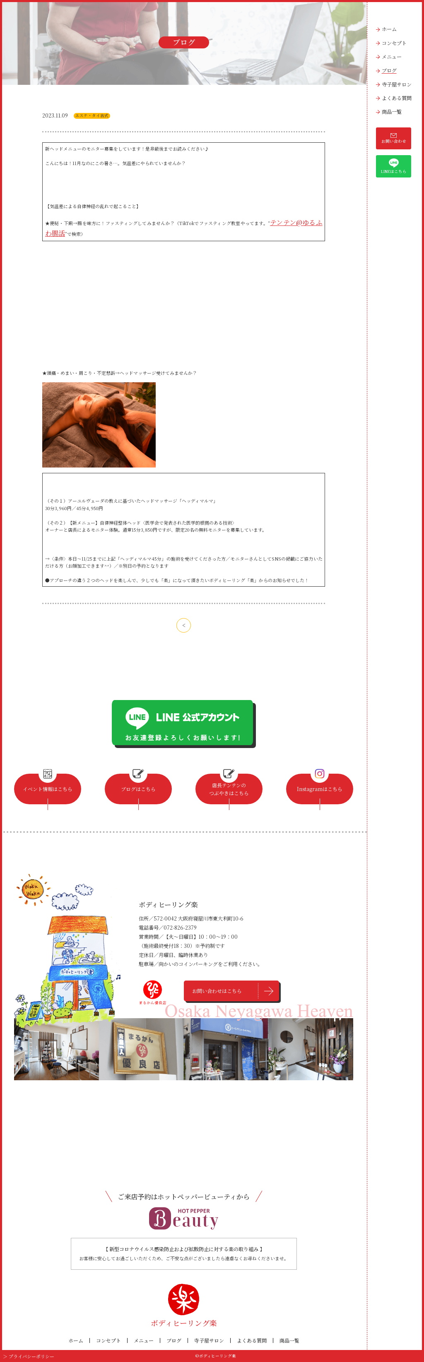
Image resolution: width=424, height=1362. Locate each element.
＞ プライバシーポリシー (26, 1356)
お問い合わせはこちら (217, 990)
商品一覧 (392, 111)
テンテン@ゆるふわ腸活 (291, 220)
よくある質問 (397, 98)
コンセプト (394, 43)
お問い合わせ (393, 138)
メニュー (392, 56)
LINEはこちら (394, 166)
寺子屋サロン (397, 84)
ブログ (389, 70)
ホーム (389, 29)
